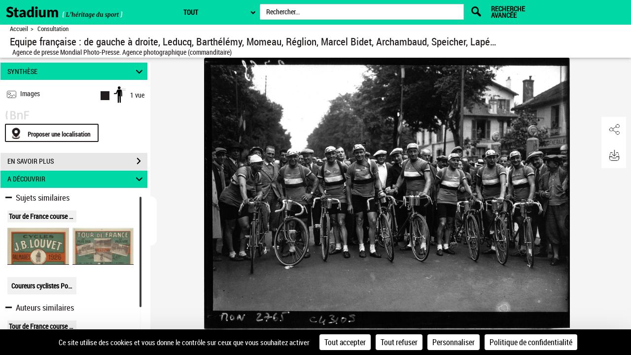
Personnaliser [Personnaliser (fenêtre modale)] (453, 342)
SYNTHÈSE (76, 71)
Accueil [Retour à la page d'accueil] (19, 29)
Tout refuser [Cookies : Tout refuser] (399, 342)
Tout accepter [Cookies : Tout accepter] (345, 342)
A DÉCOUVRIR (76, 179)
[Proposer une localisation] (52, 133)
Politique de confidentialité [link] (531, 342)
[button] (613, 129)
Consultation (53, 29)
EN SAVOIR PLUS (77, 161)
